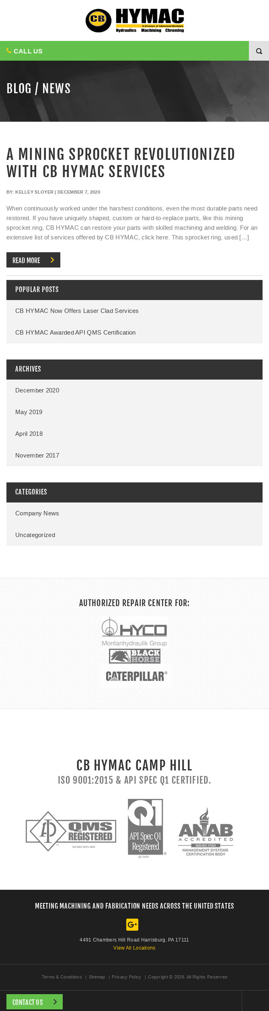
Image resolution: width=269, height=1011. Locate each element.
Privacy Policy (126, 977)
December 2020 (37, 390)
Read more (26, 261)
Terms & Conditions (62, 977)
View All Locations (134, 948)
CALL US (24, 51)
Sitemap (97, 977)
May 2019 (28, 412)
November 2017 (37, 455)
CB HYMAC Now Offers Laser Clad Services (77, 311)
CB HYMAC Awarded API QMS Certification (75, 332)
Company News (37, 513)
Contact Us (27, 1003)
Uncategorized (35, 535)
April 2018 (29, 434)
